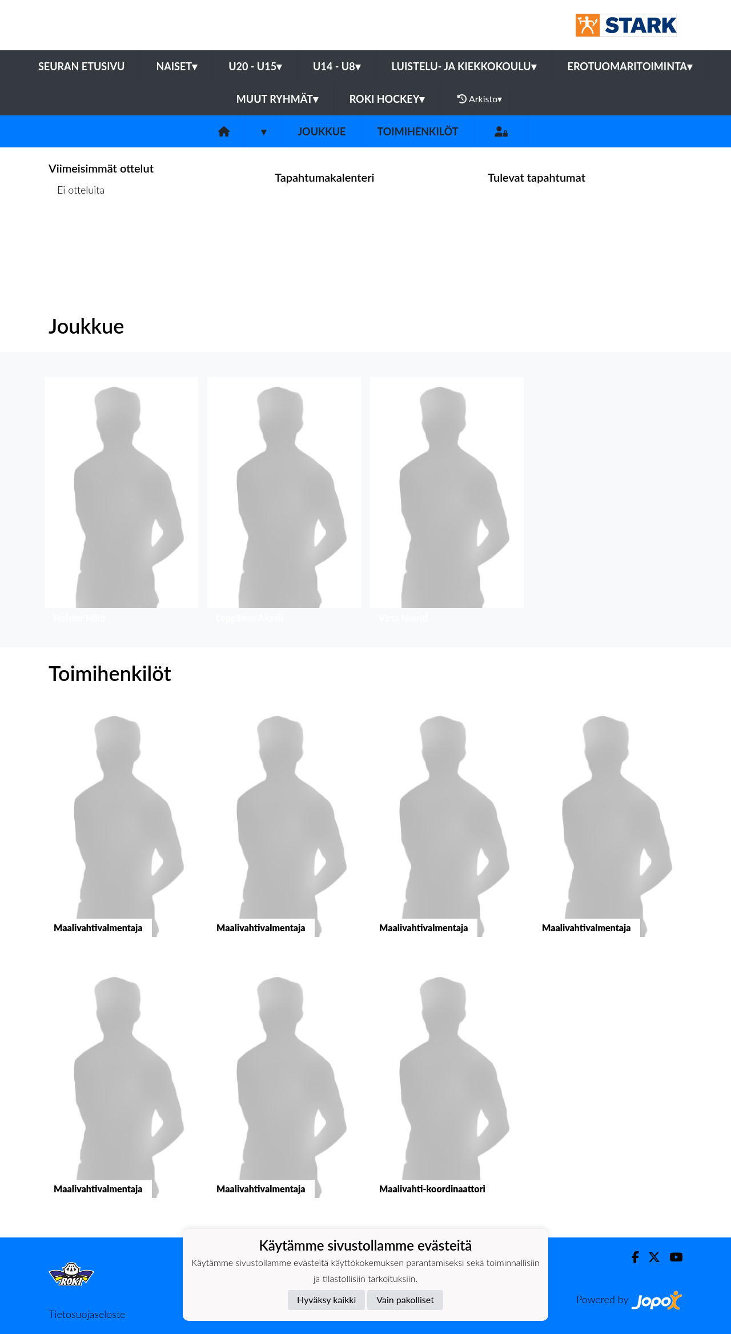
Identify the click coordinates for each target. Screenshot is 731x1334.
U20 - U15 (255, 66)
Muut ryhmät (277, 99)
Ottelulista (77, 234)
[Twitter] (649, 1257)
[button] (121, 503)
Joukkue (322, 131)
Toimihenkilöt (417, 131)
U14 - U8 (336, 66)
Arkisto (479, 99)
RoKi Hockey (387, 99)
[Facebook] (630, 1257)
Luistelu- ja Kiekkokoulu (464, 66)
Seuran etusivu (81, 66)
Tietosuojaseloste (87, 1314)
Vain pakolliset (405, 1299)
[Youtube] (671, 1257)
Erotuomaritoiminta (630, 66)
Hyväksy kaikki (326, 1299)
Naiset (176, 66)
